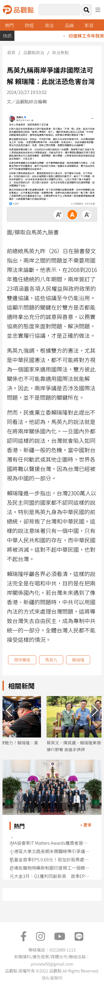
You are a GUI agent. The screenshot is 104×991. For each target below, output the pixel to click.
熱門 (9, 25)
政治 (49, 25)
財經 (29, 25)
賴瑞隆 (78, 660)
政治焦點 (60, 52)
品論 (69, 25)
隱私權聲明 (52, 978)
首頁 (11, 52)
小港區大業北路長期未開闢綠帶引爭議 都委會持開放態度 (49, 851)
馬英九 (51, 660)
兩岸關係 (22, 660)
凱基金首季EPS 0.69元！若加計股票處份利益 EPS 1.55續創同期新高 (49, 859)
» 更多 (86, 825)
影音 (89, 25)
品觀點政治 (33, 52)
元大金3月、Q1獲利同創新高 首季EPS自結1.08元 (49, 876)
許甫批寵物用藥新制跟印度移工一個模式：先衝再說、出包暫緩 (49, 868)
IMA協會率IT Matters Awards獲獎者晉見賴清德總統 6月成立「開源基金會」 (49, 843)
